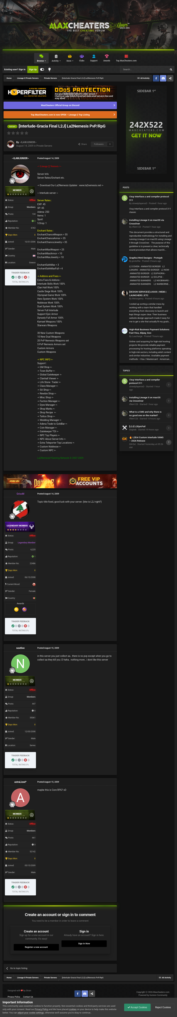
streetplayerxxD (139, 203)
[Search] (135, 69)
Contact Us (28, 997)
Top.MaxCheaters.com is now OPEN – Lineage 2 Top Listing (60, 114)
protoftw (136, 261)
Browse (40, 61)
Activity (55, 61)
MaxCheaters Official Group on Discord (60, 105)
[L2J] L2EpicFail (137, 426)
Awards (106, 61)
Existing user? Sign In (15, 69)
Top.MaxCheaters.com (126, 61)
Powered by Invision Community (152, 995)
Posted (158, 203)
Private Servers (44, 145)
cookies (73, 1009)
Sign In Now (84, 943)
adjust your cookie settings (31, 1012)
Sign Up (33, 69)
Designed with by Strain (19, 990)
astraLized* (20, 782)
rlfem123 (136, 227)
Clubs (81, 61)
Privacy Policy (14, 997)
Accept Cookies (137, 1007)
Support (93, 61)
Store (69, 61)
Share (82, 144)
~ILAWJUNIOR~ (27, 142)
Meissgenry (137, 298)
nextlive (20, 648)
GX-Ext (132, 444)
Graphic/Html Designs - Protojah (145, 257)
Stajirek (132, 429)
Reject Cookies (163, 1007)
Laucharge (137, 336)
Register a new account (36, 947)
